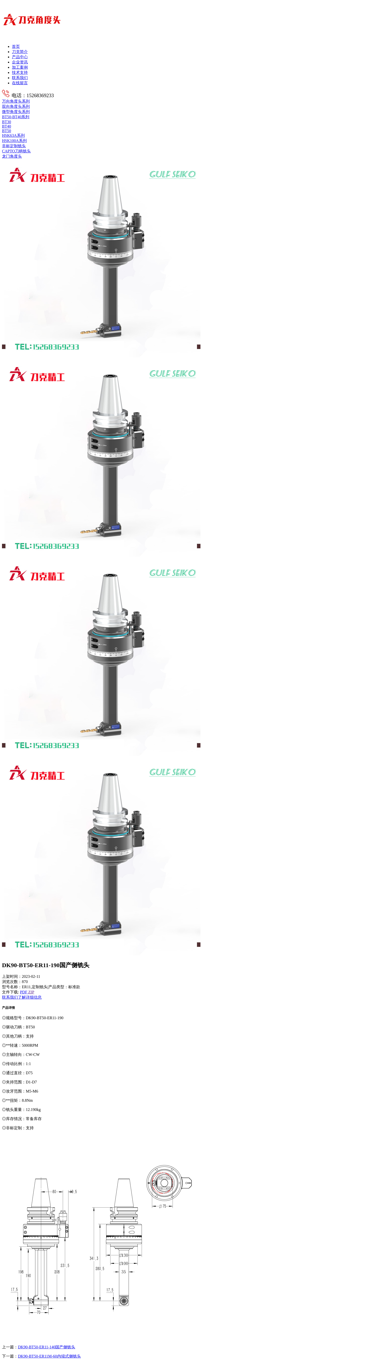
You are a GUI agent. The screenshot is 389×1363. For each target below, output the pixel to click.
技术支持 (20, 72)
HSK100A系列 (14, 141)
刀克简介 (20, 52)
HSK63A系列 (13, 135)
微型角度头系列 (16, 112)
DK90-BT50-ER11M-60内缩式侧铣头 (49, 1356)
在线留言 (20, 83)
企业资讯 (20, 62)
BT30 (6, 122)
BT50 (6, 131)
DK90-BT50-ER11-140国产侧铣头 (46, 1347)
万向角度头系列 (16, 101)
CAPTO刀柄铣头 (16, 151)
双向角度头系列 (16, 106)
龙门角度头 (12, 156)
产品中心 (20, 57)
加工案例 (20, 67)
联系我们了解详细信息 (22, 997)
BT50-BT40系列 (15, 117)
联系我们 (20, 78)
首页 (16, 46)
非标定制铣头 (14, 146)
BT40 (6, 126)
